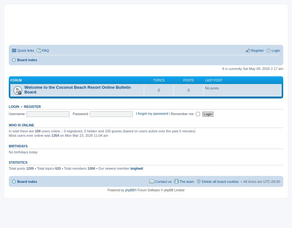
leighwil (136, 168)
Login (14, 107)
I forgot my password (152, 114)
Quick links (26, 50)
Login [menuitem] (276, 50)
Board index (27, 181)
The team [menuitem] (187, 181)
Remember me (185, 114)
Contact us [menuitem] (163, 181)
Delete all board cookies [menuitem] (220, 181)
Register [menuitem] (257, 50)
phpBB (129, 190)
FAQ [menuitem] (45, 50)
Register (32, 107)
